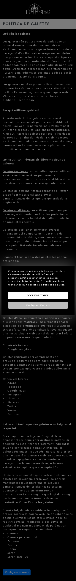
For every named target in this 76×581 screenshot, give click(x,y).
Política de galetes (54, 285)
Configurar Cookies (38, 305)
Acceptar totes (37, 295)
